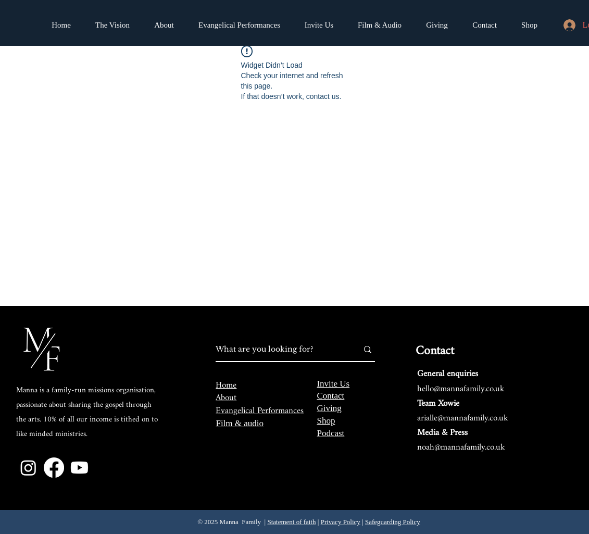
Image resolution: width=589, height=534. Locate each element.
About (226, 398)
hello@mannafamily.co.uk (461, 389)
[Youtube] (79, 467)
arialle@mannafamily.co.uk (462, 418)
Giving (329, 408)
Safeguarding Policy (392, 522)
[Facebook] (54, 467)
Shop (326, 421)
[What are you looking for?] (279, 349)
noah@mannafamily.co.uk (461, 447)
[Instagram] (28, 467)
